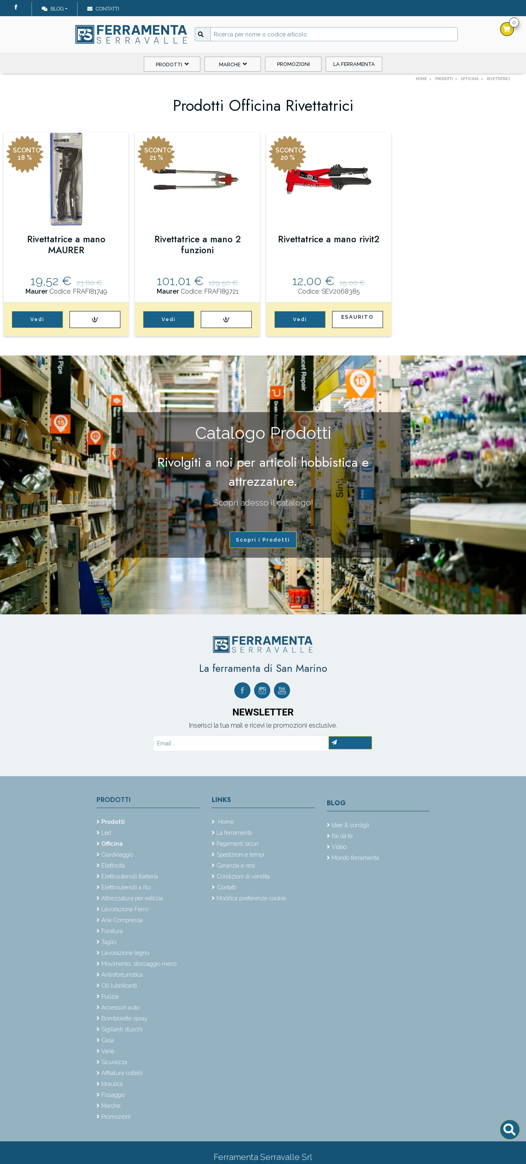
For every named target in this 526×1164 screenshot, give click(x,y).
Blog (53, 9)
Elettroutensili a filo (126, 887)
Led (106, 832)
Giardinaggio (117, 854)
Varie (107, 1051)
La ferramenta (354, 64)
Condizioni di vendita (243, 876)
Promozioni (293, 64)
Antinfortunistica (122, 974)
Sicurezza (114, 1061)
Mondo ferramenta (355, 857)
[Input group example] (334, 34)
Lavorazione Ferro (124, 909)
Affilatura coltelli (122, 1072)
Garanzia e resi (236, 865)
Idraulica (112, 1083)
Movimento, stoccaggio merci (139, 963)
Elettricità (113, 865)
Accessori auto (120, 1007)
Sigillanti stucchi (122, 1029)
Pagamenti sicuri (238, 843)
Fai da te (342, 835)
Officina (112, 843)
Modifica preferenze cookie (251, 898)
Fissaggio (113, 1094)
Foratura (112, 930)
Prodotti (172, 64)
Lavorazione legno (125, 952)
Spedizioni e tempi (240, 854)
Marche (233, 64)
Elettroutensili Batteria (129, 876)
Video (339, 846)
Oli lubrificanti (119, 985)
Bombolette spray (124, 1018)
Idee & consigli (350, 824)
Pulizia (109, 996)
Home (225, 821)
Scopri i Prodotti (263, 540)
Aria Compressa (122, 919)
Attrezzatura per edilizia (132, 898)
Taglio (108, 941)
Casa (107, 1040)
